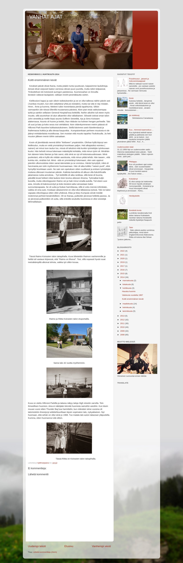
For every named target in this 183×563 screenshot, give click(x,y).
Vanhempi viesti (101, 546)
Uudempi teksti (37, 546)
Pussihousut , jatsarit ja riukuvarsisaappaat (139, 80)
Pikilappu (133, 162)
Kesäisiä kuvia (135, 210)
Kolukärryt (133, 179)
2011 (122, 323)
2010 (122, 327)
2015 (122, 273)
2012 (122, 320)
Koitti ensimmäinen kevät (133, 299)
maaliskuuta (128, 304)
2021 (122, 255)
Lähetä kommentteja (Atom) (45, 552)
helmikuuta (127, 307)
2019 (122, 262)
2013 (122, 316)
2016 (122, 270)
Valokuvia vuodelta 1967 (132, 295)
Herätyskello (134, 196)
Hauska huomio (129, 291)
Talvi (131, 227)
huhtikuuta (127, 288)
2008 (122, 335)
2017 (122, 266)
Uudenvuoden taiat (125, 147)
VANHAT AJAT (46, 17)
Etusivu (68, 546)
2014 (122, 277)
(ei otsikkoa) (134, 115)
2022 (122, 251)
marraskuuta (128, 280)
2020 (122, 258)
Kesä (131, 98)
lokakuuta (127, 284)
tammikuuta (128, 311)
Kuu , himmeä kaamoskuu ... (141, 130)
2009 (122, 331)
